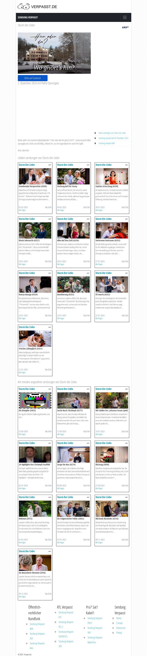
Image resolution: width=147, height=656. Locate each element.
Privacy (119, 632)
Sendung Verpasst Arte (37, 646)
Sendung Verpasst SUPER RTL (66, 634)
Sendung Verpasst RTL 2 (66, 624)
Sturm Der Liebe (27, 164)
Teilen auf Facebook (32, 78)
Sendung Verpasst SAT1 (95, 630)
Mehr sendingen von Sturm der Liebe (112, 132)
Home (118, 618)
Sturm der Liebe (26, 25)
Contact (119, 623)
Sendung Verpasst (28, 17)
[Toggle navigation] (124, 17)
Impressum (120, 628)
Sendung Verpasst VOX (66, 644)
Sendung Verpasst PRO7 (95, 620)
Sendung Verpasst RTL (66, 615)
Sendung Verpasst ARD (37, 626)
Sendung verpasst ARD (107, 143)
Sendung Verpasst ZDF (37, 636)
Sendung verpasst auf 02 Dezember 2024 (113, 138)
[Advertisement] (54, 109)
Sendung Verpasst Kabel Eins (95, 640)
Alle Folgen (22, 210)
